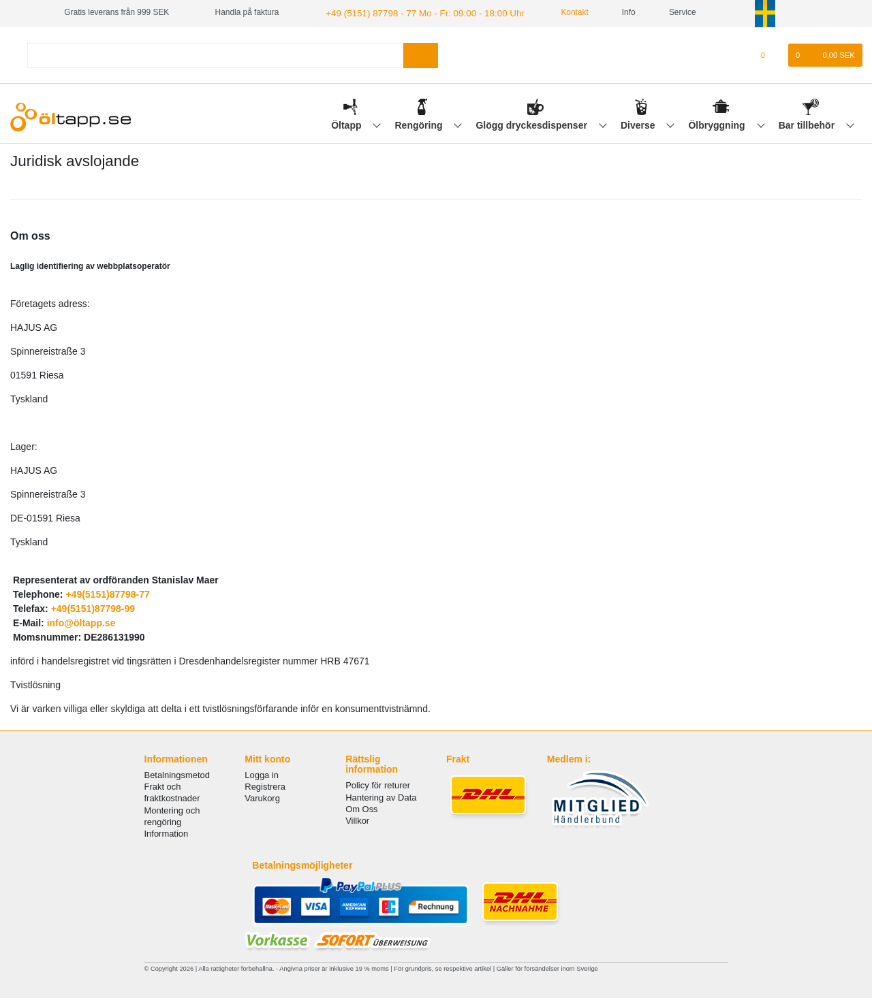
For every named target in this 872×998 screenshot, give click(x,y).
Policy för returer (377, 784)
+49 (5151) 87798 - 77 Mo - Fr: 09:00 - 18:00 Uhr (412, 12)
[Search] (420, 53)
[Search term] (215, 53)
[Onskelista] (770, 53)
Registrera (265, 785)
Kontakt (553, 12)
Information (166, 832)
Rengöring (420, 123)
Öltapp (347, 123)
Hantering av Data (380, 795)
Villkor (357, 819)
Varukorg (262, 797)
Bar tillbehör (808, 123)
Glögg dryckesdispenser (532, 123)
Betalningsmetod (177, 774)
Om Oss (361, 808)
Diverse (639, 123)
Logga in (262, 774)
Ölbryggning (717, 123)
